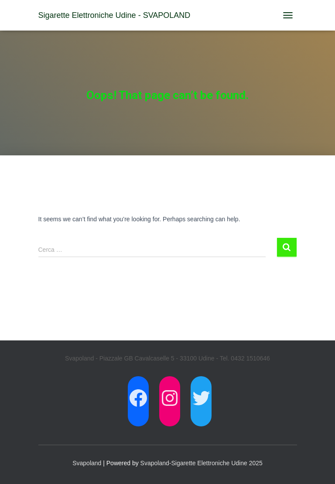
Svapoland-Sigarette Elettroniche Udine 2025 (201, 463)
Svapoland (86, 463)
